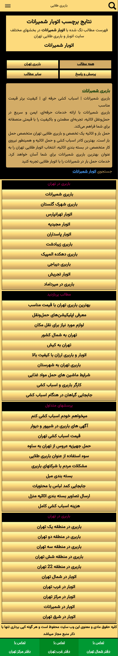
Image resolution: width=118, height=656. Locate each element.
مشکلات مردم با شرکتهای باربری (59, 466)
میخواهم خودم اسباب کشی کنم (59, 416)
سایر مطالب (32, 74)
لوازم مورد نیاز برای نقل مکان (59, 325)
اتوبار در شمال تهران (59, 577)
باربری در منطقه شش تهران (59, 557)
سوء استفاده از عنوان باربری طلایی (59, 456)
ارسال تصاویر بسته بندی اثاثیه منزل (59, 496)
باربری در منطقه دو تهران (59, 537)
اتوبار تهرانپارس (59, 214)
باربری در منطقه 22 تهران (59, 567)
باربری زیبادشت (59, 244)
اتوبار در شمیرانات (59, 607)
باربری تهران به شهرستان (59, 365)
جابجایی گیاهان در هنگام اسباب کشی (59, 395)
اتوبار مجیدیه (59, 224)
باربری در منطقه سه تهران (59, 547)
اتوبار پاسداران (59, 234)
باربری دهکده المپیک (59, 254)
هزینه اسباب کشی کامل (59, 506)
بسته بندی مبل (59, 476)
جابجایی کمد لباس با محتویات (59, 486)
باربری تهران (32, 64)
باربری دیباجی (59, 264)
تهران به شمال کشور (59, 335)
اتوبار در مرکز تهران (59, 597)
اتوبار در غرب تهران (59, 587)
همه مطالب (85, 64)
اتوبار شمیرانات (84, 171)
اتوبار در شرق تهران (59, 617)
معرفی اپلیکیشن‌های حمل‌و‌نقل (59, 315)
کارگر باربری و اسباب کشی (59, 385)
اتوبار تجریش (59, 274)
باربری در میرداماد (59, 284)
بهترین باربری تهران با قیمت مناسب (59, 305)
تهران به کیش (59, 345)
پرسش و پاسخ (85, 74)
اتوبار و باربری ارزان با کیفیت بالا (59, 355)
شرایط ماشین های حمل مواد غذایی (59, 375)
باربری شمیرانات (96, 91)
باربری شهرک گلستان (59, 204)
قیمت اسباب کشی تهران (59, 436)
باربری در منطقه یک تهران (59, 527)
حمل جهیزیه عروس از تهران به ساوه (59, 446)
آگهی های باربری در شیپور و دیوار (59, 426)
